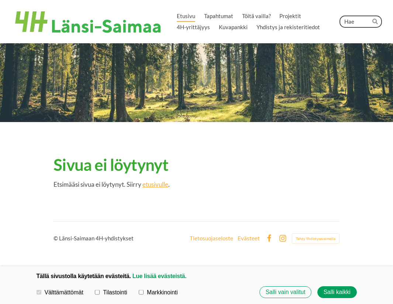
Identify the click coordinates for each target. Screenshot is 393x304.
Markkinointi (158, 292)
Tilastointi (111, 292)
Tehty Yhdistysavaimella (315, 238)
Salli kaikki (337, 292)
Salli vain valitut (286, 292)
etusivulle (155, 184)
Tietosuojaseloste (211, 238)
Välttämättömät (60, 292)
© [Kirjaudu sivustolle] (56, 238)
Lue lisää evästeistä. (159, 276)
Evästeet (249, 238)
